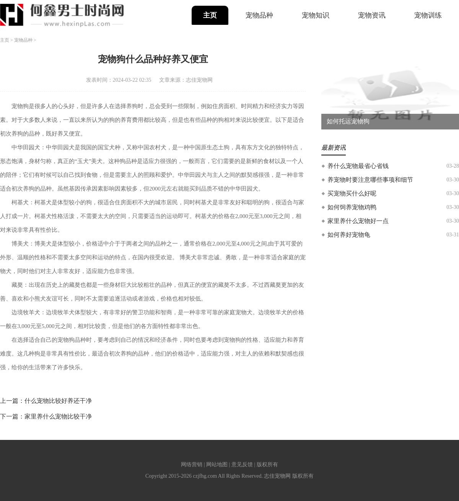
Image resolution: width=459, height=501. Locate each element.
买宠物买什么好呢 (351, 193)
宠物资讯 (372, 15)
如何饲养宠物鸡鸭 (351, 207)
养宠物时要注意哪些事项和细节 (370, 179)
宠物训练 (428, 15)
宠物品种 (259, 15)
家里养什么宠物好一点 (358, 221)
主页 (210, 15)
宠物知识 (315, 15)
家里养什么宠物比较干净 (58, 416)
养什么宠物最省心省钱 (358, 166)
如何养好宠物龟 (348, 234)
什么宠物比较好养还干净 (58, 401)
